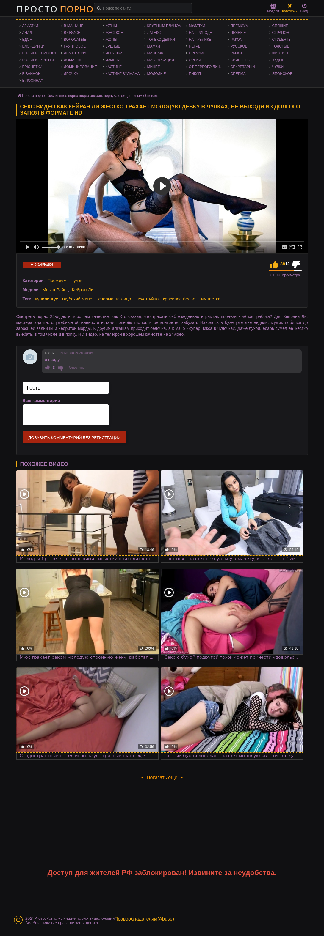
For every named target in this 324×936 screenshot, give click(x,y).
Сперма (238, 74)
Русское (239, 46)
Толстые (280, 46)
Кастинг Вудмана (123, 74)
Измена (113, 60)
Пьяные (238, 33)
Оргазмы (197, 53)
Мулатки (197, 26)
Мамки (153, 46)
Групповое (75, 46)
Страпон (280, 33)
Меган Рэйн (54, 289)
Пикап (195, 74)
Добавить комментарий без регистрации (75, 437)
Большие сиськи (39, 53)
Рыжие (237, 53)
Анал (27, 33)
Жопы (111, 39)
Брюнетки (32, 67)
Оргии (195, 60)
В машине (74, 26)
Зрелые (113, 46)
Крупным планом (164, 26)
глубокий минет (78, 298)
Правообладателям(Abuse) (144, 918)
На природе (200, 33)
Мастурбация (160, 60)
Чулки (278, 67)
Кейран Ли (82, 289)
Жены (111, 26)
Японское (282, 74)
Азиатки (30, 26)
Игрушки (114, 53)
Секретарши (243, 67)
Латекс (154, 33)
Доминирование (80, 67)
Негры (195, 46)
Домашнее (74, 60)
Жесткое (114, 33)
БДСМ (27, 39)
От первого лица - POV (208, 67)
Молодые (156, 74)
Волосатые (75, 39)
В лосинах (32, 80)
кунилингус (46, 298)
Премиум (240, 26)
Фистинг (280, 53)
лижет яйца (147, 298)
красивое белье (179, 298)
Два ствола (75, 53)
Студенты (282, 39)
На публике (200, 39)
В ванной (31, 74)
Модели (273, 8)
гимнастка (209, 298)
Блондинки (33, 46)
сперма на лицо (114, 298)
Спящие (280, 26)
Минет (153, 67)
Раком (237, 39)
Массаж (155, 53)
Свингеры (241, 60)
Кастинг (114, 67)
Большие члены (38, 60)
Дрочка (71, 74)
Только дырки (161, 39)
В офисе (72, 33)
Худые (278, 60)
